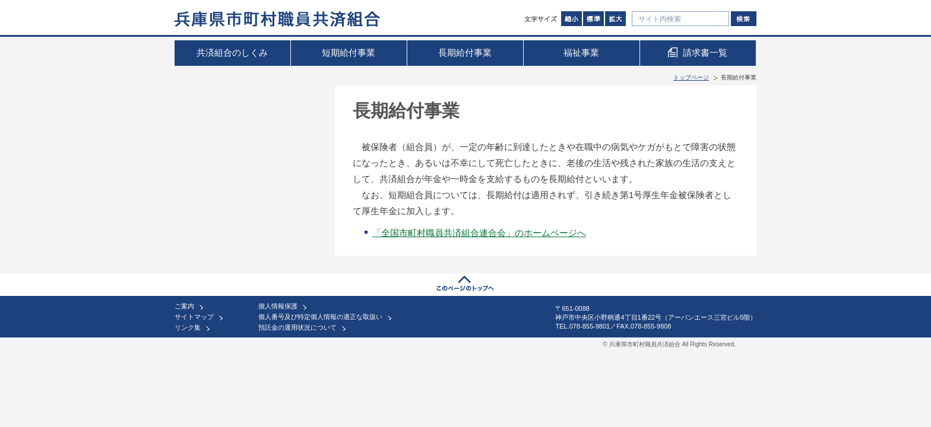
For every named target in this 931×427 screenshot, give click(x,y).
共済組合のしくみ (232, 52)
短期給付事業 (348, 52)
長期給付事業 (465, 52)
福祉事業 (581, 52)
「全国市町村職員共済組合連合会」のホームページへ (479, 233)
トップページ (691, 77)
